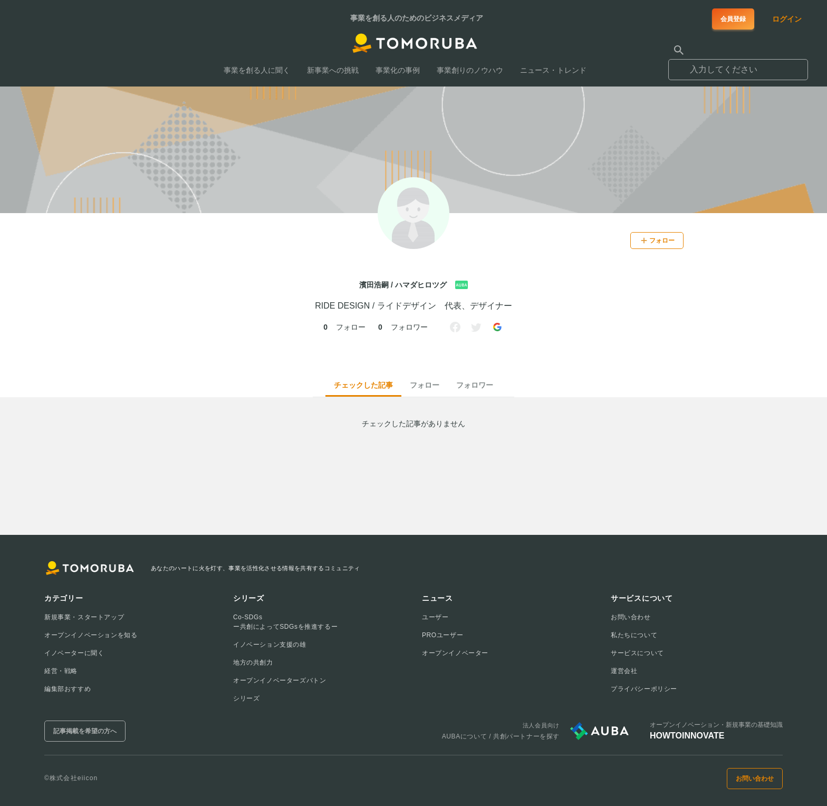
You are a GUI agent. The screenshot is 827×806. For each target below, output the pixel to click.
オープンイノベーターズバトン (279, 680)
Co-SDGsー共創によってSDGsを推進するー (285, 621)
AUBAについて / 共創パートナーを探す (501, 736)
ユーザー (435, 617)
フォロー (424, 385)
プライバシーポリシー (644, 689)
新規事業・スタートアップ (84, 617)
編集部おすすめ (67, 689)
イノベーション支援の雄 (269, 644)
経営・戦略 (61, 671)
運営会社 (624, 671)
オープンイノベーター (455, 653)
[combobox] (738, 65)
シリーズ (246, 698)
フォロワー (474, 385)
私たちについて (634, 635)
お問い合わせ (631, 617)
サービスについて (637, 653)
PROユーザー (442, 635)
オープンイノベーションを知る (90, 635)
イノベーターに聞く (74, 653)
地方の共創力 (253, 662)
